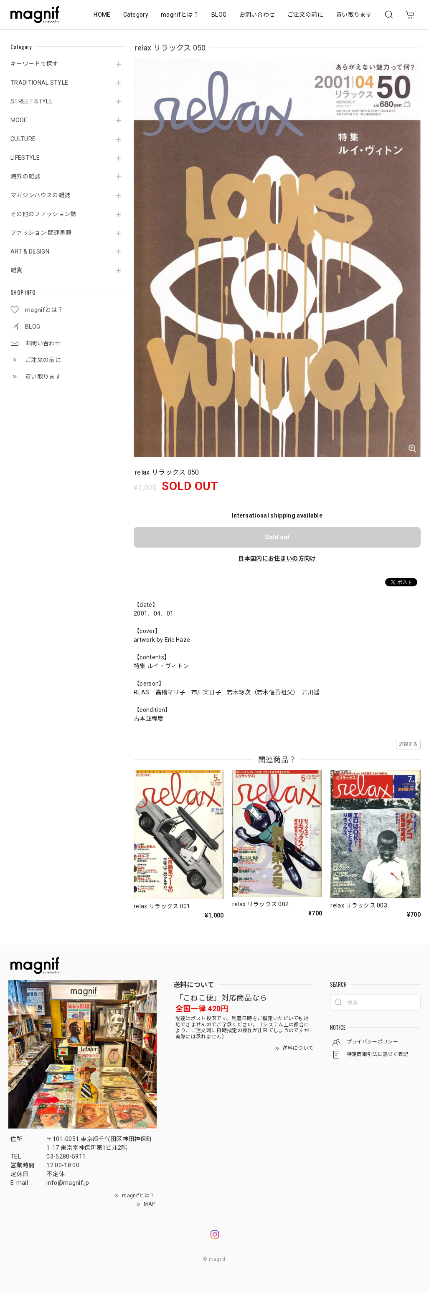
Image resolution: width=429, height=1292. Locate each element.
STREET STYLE (31, 101)
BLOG (218, 14)
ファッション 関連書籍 (41, 232)
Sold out (277, 537)
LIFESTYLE (25, 157)
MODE (18, 120)
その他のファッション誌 (43, 214)
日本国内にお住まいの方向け (277, 558)
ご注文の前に (305, 14)
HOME (102, 14)
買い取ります (354, 14)
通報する (408, 744)
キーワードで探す (34, 63)
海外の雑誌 (25, 176)
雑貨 (16, 270)
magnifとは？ (180, 14)
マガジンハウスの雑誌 (40, 195)
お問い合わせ (257, 14)
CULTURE (23, 139)
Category (136, 14)
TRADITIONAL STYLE (39, 82)
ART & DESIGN (29, 251)
